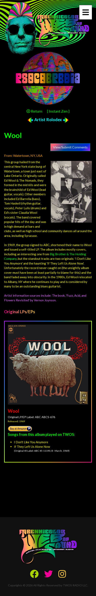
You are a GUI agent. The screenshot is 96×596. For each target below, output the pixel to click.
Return (34, 111)
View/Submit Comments (70, 147)
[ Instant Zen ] (58, 111)
